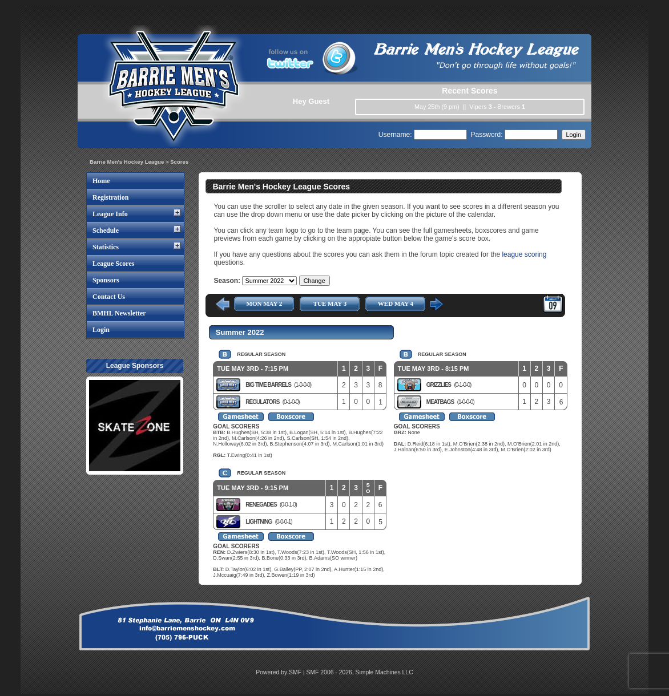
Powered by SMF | (281, 672)
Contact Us (108, 297)
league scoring (524, 254)
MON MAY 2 (265, 303)
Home (101, 181)
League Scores (113, 264)
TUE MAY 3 (329, 303)
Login (101, 330)
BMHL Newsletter (119, 313)
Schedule (105, 230)
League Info (110, 214)
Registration (110, 197)
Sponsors (105, 280)
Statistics (105, 247)
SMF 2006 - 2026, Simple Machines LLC (360, 672)
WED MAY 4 (395, 303)
